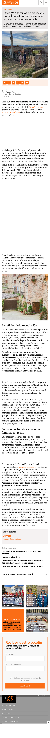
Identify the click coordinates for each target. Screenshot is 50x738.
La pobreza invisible (11, 557)
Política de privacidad (11, 717)
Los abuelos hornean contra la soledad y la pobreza (21, 552)
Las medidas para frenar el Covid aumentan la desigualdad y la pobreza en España (22, 562)
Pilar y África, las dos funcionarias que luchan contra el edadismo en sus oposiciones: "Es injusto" (36, 600)
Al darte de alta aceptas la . (25, 679)
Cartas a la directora (11, 619)
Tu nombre (9, 654)
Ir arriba (42, 696)
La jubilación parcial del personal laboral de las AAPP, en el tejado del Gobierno (36, 627)
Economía (7, 593)
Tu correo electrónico (14, 664)
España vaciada (36, 107)
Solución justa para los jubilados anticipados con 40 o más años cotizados (12, 625)
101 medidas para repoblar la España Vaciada (22, 566)
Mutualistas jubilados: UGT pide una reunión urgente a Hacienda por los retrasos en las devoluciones (12, 600)
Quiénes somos (8, 709)
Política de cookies (10, 721)
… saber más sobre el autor (12, 539)
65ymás (5, 90)
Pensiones (32, 621)
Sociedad (7, 9)
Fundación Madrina (11, 112)
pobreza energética (27, 467)
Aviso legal (6, 713)
